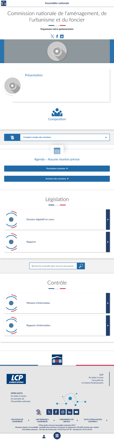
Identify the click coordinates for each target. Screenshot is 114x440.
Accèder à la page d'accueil (3, 3)
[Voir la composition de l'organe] (57, 114)
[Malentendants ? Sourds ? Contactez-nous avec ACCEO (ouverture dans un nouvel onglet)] (38, 412)
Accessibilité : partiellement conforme (43, 427)
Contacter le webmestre (67, 427)
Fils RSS (80, 427)
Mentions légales (21, 427)
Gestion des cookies (91, 427)
